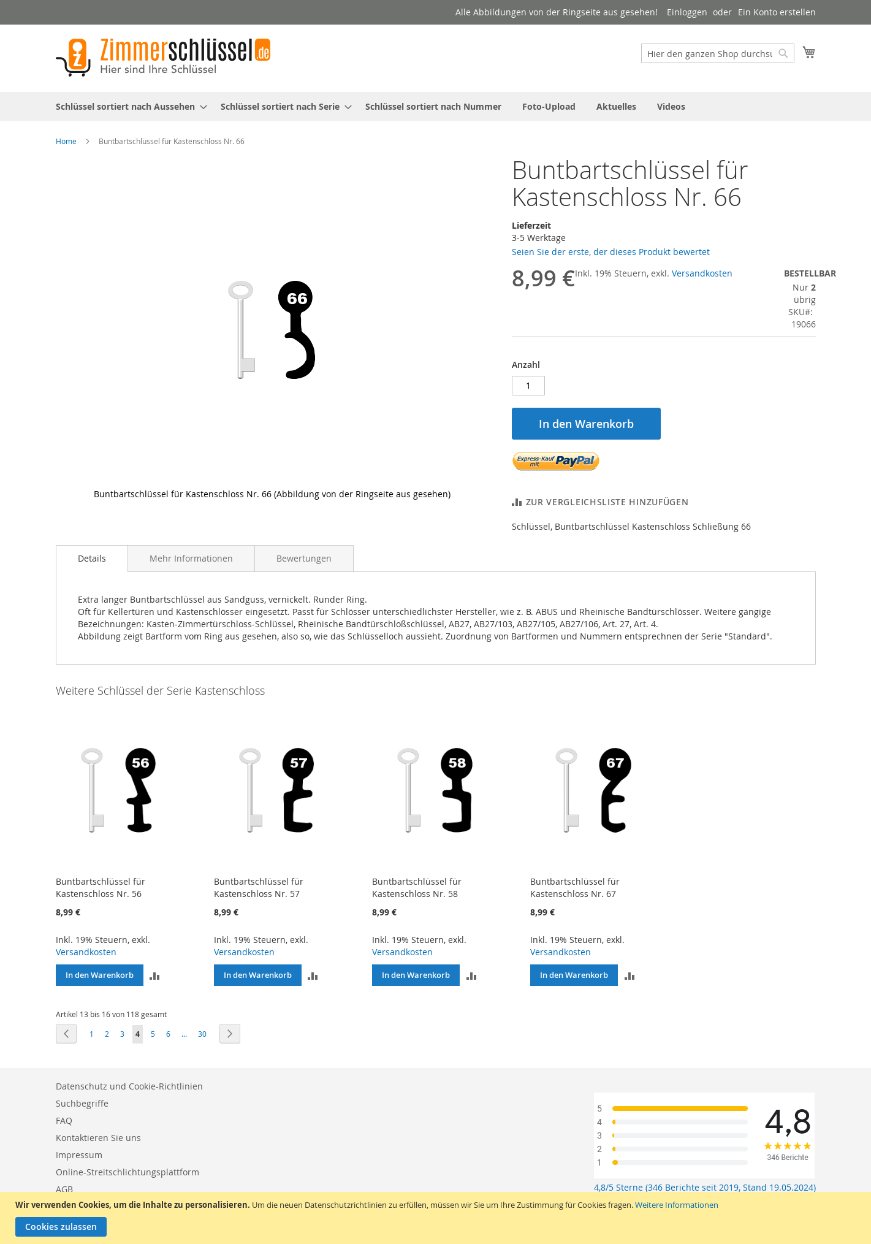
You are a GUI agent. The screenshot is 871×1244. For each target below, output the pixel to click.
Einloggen (687, 12)
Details (92, 558)
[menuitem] (127, 106)
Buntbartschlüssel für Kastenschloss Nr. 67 (575, 887)
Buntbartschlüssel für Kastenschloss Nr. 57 (258, 887)
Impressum (79, 1155)
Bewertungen (304, 558)
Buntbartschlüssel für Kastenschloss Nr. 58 (417, 887)
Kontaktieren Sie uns (98, 1137)
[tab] (92, 558)
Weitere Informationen (676, 1204)
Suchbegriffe (82, 1103)
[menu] (436, 106)
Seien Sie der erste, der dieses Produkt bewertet (611, 252)
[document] (437, 1218)
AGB (64, 1189)
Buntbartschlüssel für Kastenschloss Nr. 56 (100, 887)
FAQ (64, 1120)
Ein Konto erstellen (777, 12)
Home (66, 141)
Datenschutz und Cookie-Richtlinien (129, 1086)
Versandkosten (702, 273)
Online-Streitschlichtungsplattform (127, 1172)
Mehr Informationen (191, 558)
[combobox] (717, 53)
